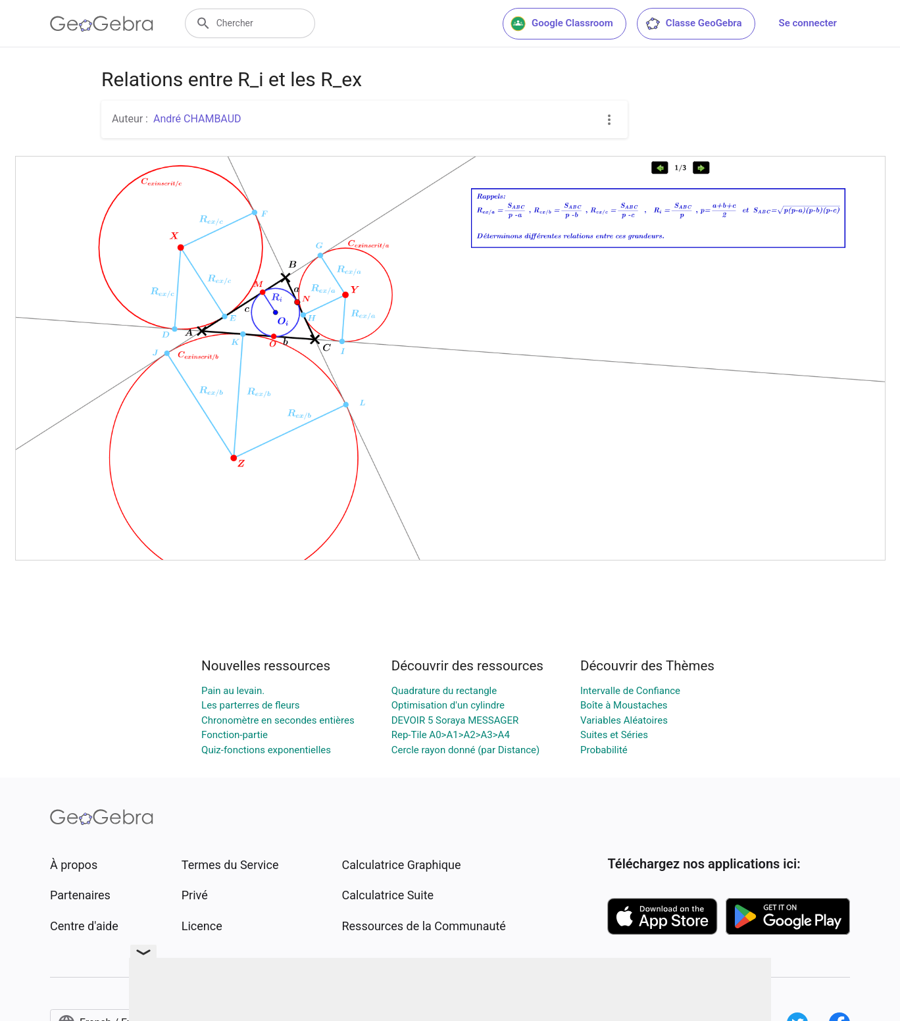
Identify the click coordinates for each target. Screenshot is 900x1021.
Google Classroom (562, 24)
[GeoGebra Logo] (101, 24)
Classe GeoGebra (693, 24)
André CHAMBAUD (197, 118)
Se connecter (808, 23)
